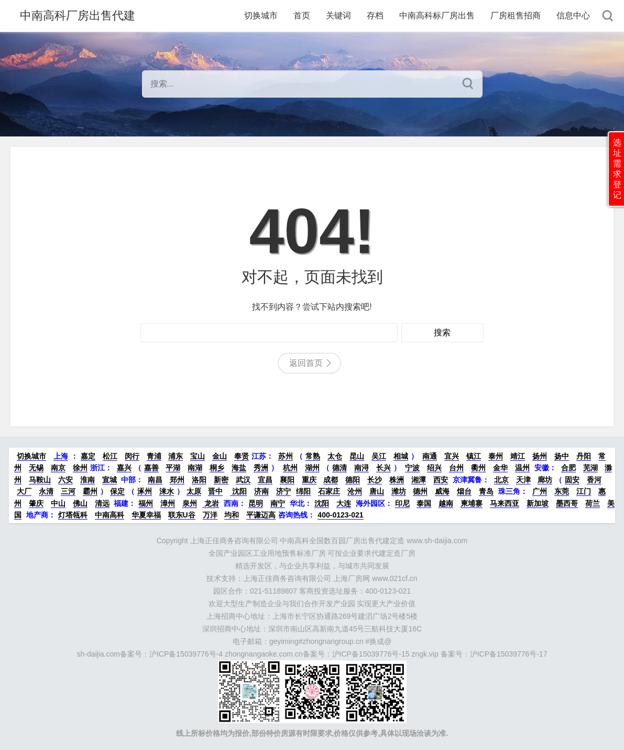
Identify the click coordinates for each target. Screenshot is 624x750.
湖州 (312, 467)
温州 (522, 467)
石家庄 (329, 491)
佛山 (80, 503)
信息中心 (573, 15)
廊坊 (545, 480)
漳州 (167, 503)
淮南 (87, 480)
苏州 (285, 456)
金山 (219, 456)
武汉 (243, 480)
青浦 (154, 456)
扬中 (561, 456)
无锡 (36, 467)
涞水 (166, 491)
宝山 (197, 456)
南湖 (195, 467)
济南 (261, 491)
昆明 (255, 503)
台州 (456, 467)
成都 (330, 480)
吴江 (378, 456)
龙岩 (210, 503)
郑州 (177, 480)
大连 (343, 503)
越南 (446, 503)
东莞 (561, 491)
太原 (194, 491)
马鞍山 (40, 480)
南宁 (277, 503)
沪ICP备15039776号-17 (509, 654)
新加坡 (538, 503)
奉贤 (241, 456)
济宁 (283, 491)
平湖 (173, 467)
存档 (375, 15)
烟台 (464, 491)
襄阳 (287, 480)
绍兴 (434, 467)
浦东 (175, 456)
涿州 (144, 491)
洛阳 (199, 480)
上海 (60, 456)
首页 (301, 15)
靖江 (517, 456)
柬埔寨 (472, 503)
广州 (539, 491)
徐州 (80, 467)
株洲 (396, 480)
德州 (420, 491)
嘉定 (88, 456)
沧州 (354, 491)
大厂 (24, 491)
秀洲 (261, 467)
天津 (523, 480)
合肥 (568, 467)
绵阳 (303, 491)
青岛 (486, 491)
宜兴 (451, 456)
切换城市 (261, 15)
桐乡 (217, 467)
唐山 (376, 491)
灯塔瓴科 (72, 515)
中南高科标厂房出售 (437, 15)
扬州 (539, 456)
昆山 (356, 456)
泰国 (424, 503)
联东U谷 (181, 515)
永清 (46, 491)
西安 (440, 480)
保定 (117, 491)
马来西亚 (504, 503)
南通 (429, 456)
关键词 (338, 15)
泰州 (495, 456)
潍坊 (398, 491)
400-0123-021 (340, 515)
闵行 (132, 456)
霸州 (90, 491)
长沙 (374, 480)
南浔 (361, 467)
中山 (58, 503)
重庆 (309, 480)
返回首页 (306, 362)
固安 (572, 480)
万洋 (210, 515)
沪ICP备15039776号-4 (186, 654)
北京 (501, 480)
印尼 (402, 503)
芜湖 (590, 467)
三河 (68, 491)
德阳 (352, 480)
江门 (583, 491)
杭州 (290, 467)
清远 (102, 503)
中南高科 (109, 515)
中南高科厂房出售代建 (77, 15)
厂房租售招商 (515, 15)
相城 (400, 456)
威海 (442, 491)
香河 (594, 480)
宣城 (109, 480)
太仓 (334, 456)
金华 (500, 467)
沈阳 (238, 491)
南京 (58, 467)
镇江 (473, 456)
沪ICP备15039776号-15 (371, 654)
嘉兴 (124, 467)
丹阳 (583, 456)
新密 (221, 480)
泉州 (189, 503)
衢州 (478, 467)
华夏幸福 (146, 515)
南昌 (155, 480)
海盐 (239, 467)
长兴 (383, 467)
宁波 (412, 467)
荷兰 (592, 503)
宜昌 (265, 480)
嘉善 (151, 467)
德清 (339, 467)
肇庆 (36, 503)
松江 (110, 456)
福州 (145, 503)
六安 (65, 480)
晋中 (215, 491)
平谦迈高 (261, 515)
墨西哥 (567, 503)
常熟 (312, 456)
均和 (231, 515)
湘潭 (418, 480)
